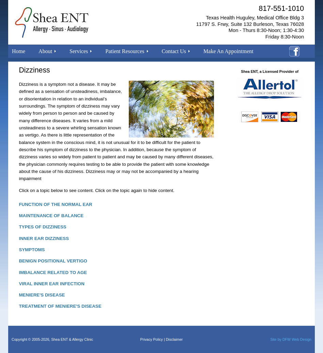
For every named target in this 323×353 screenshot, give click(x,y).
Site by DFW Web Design (290, 339)
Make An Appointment (228, 51)
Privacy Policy (151, 339)
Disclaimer (174, 339)
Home (18, 51)
